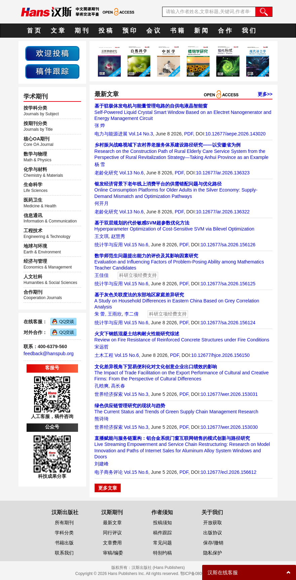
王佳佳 (102, 275)
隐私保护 (212, 552)
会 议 (153, 30)
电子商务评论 (109, 472)
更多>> (265, 94)
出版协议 (212, 532)
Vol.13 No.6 (131, 172)
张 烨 (100, 125)
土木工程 (104, 355)
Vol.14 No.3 (140, 133)
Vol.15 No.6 (136, 244)
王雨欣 (115, 314)
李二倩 (131, 314)
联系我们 (64, 552)
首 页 (34, 30)
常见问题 (162, 542)
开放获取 (212, 522)
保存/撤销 (213, 542)
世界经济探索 (109, 394)
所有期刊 (64, 522)
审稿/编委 (113, 552)
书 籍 (177, 30)
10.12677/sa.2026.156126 (228, 244)
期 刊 (81, 30)
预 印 (129, 30)
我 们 (249, 30)
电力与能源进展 (111, 133)
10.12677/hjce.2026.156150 (220, 355)
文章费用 (112, 542)
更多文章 (107, 488)
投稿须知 (162, 522)
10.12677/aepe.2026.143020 (236, 133)
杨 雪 (100, 164)
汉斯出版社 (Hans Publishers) (158, 567)
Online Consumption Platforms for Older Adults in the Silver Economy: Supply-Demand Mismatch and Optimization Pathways (176, 190)
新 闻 (201, 30)
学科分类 (64, 532)
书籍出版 (64, 542)
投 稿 (105, 30)
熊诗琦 (102, 418)
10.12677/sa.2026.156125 (228, 283)
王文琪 (102, 236)
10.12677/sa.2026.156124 (228, 322)
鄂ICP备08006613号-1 (200, 573)
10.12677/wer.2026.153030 (229, 427)
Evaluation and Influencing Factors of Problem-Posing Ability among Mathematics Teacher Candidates (179, 262)
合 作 (225, 30)
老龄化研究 (106, 172)
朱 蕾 (100, 314)
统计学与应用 (109, 244)
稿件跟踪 (162, 532)
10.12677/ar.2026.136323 (223, 172)
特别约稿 (162, 552)
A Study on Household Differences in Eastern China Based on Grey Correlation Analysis (177, 300)
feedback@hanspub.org (49, 353)
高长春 (118, 385)
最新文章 (112, 522)
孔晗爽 (102, 385)
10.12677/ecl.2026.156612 (229, 472)
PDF (188, 133)
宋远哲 (102, 346)
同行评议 (112, 532)
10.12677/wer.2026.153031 (229, 394)
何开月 (102, 203)
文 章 (58, 30)
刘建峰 (102, 463)
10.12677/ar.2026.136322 (223, 211)
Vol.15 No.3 (136, 394)
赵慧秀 (118, 236)
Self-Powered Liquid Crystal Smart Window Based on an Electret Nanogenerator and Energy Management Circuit (183, 112)
